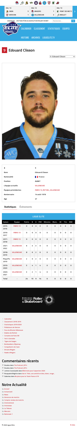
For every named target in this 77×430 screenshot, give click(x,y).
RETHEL (46, 190)
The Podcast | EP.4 (20, 365)
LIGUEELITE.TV (49, 37)
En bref (6, 389)
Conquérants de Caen (12, 347)
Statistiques (54, 28)
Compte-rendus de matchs (14, 400)
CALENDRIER (26, 28)
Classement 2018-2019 (12, 321)
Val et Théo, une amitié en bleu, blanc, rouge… (38, 373)
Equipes (66, 28)
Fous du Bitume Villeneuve (13, 330)
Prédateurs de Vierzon (12, 327)
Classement (39, 28)
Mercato (7, 411)
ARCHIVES (35, 37)
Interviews (8, 405)
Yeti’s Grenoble (9, 338)
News (6, 394)
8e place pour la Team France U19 (27, 376)
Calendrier (7, 319)
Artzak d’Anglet (9, 349)
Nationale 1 (8, 414)
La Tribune (8, 408)
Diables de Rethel (10, 333)
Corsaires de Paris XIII (11, 335)
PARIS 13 (38, 190)
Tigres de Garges (10, 341)
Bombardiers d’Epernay (12, 344)
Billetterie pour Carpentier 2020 (33, 371)
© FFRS (72, 425)
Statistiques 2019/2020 (13, 324)
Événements (25, 206)
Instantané (8, 391)
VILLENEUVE (40, 185)
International (9, 403)
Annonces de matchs (11, 397)
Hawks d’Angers (9, 352)
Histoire (25, 37)
